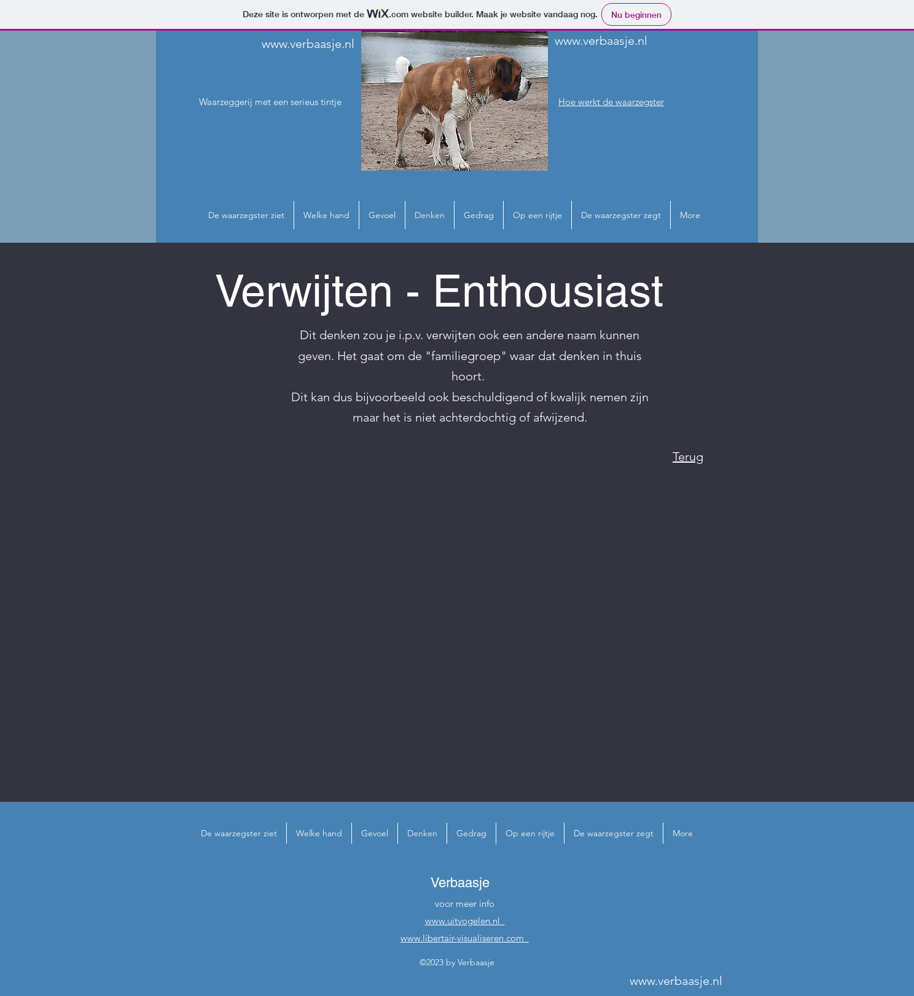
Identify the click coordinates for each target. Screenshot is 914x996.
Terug (688, 456)
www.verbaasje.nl (308, 43)
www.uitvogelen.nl (465, 921)
